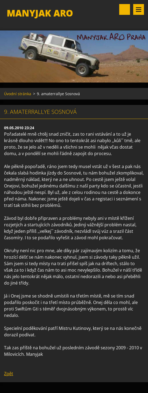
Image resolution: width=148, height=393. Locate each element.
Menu (138, 9)
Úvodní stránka (17, 93)
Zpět (8, 374)
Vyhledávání (124, 9)
